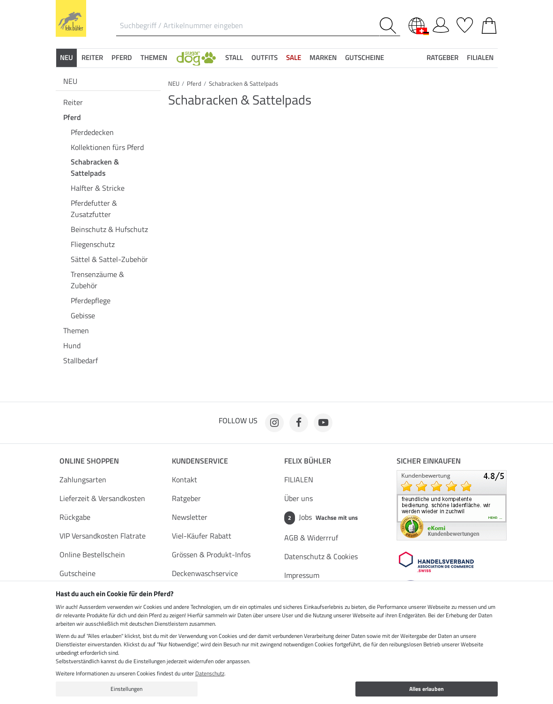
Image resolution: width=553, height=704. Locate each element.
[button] (196, 58)
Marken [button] (323, 57)
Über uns (298, 498)
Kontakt (184, 479)
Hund (72, 345)
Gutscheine (77, 573)
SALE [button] (293, 57)
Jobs (321, 517)
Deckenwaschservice (205, 573)
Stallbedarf (80, 360)
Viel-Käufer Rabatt (201, 535)
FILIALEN (298, 479)
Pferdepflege (91, 300)
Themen (76, 330)
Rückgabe (74, 517)
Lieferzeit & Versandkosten (102, 498)
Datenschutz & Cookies (321, 556)
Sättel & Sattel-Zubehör (109, 259)
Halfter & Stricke (98, 188)
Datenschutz (209, 673)
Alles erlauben (426, 688)
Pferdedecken (92, 132)
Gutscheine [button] (364, 57)
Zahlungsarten (82, 479)
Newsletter (189, 517)
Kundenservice (200, 460)
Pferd (72, 117)
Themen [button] (153, 57)
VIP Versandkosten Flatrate (102, 535)
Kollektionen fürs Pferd (107, 147)
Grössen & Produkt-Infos (211, 554)
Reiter (73, 102)
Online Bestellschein (92, 554)
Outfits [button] (264, 57)
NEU (70, 81)
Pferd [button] (121, 57)
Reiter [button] (92, 57)
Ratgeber (186, 498)
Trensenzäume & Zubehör (97, 280)
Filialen (480, 57)
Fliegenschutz (93, 244)
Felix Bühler (307, 460)
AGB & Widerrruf (311, 537)
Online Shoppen (89, 460)
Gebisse (83, 315)
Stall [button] (234, 57)
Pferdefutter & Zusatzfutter (94, 208)
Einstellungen (126, 688)
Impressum (301, 575)
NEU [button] (66, 57)
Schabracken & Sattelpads (95, 167)
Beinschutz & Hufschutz (109, 229)
